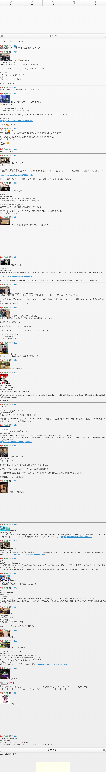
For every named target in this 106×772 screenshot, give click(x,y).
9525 (15, 373)
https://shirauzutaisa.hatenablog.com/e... (16, 442)
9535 (15, 558)
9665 (15, 641)
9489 (15, 183)
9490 (15, 217)
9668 (15, 693)
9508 (15, 284)
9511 (15, 360)
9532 (15, 481)
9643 (15, 607)
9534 (15, 541)
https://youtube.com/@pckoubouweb (52, 664)
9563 (15, 573)
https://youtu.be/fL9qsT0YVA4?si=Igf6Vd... (16, 121)
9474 (15, 52)
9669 (15, 736)
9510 (15, 343)
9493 (15, 257)
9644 (15, 630)
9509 (15, 308)
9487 (15, 149)
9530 (15, 425)
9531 (15, 446)
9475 (15, 87)
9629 (15, 588)
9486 (15, 129)
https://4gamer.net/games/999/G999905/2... (16, 175)
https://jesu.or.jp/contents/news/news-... (76, 537)
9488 (15, 155)
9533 (15, 524)
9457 (15, 46)
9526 (15, 404)
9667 (15, 668)
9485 (15, 94)
